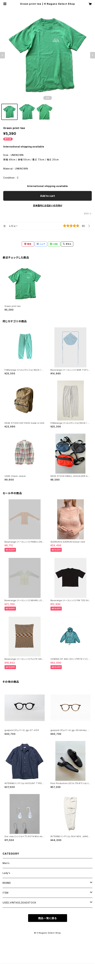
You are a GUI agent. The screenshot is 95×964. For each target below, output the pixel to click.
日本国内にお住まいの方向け (47, 205)
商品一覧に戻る (47, 918)
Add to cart (47, 195)
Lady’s (6, 873)
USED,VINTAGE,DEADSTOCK (19, 902)
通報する (88, 213)
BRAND (7, 882)
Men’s (6, 863)
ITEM (5, 892)
